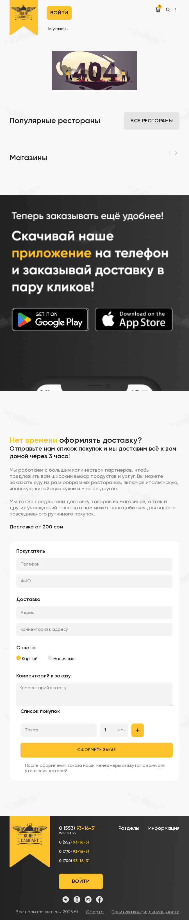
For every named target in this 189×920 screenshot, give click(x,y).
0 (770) (74, 852)
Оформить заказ (96, 750)
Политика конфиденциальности (145, 912)
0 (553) (77, 831)
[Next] (176, 153)
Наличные (61, 658)
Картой (27, 658)
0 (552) (74, 842)
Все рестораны (152, 120)
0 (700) (74, 861)
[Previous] (169, 153)
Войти (59, 12)
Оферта (95, 912)
